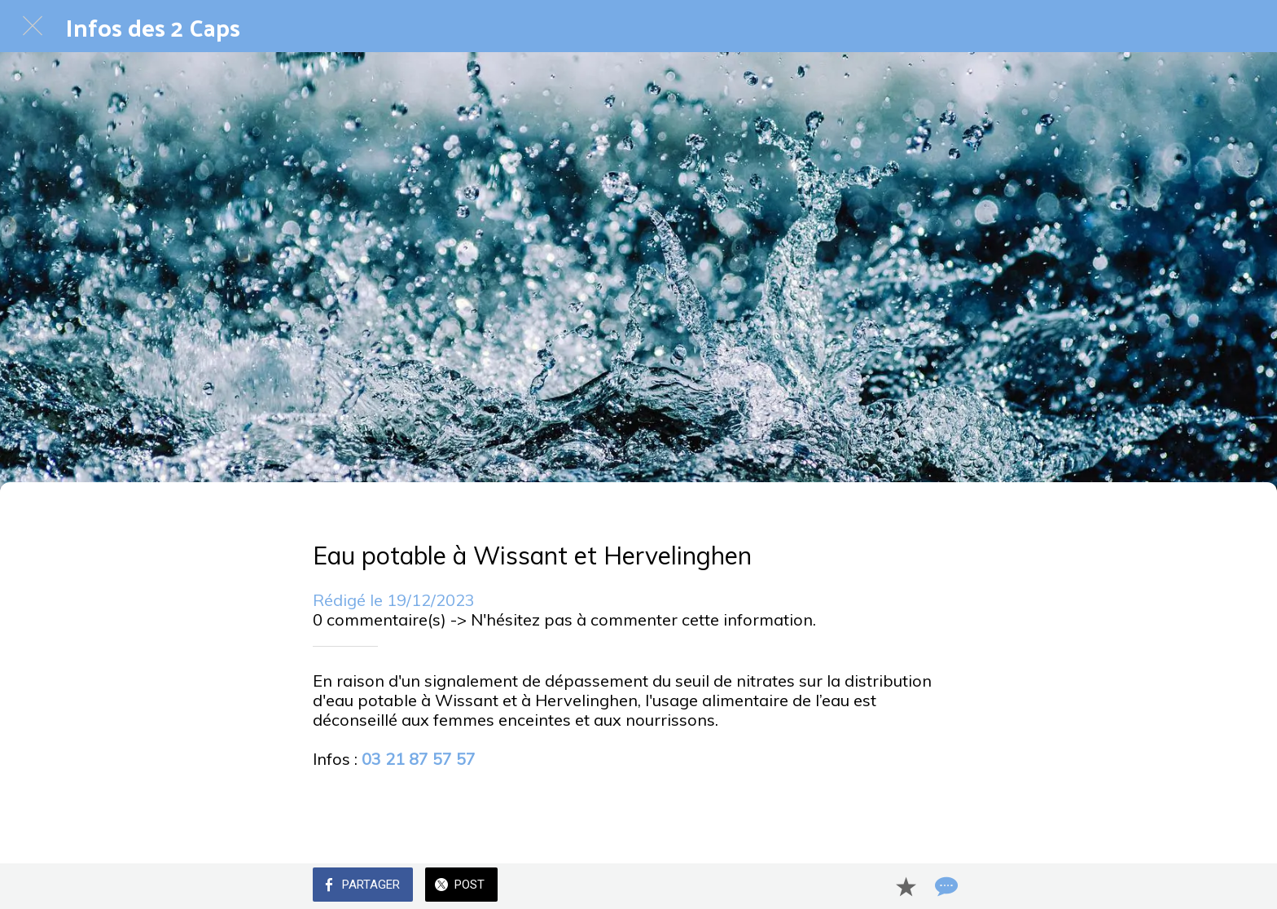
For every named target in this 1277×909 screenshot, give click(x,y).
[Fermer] (32, 26)
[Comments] (944, 886)
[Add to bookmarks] (905, 886)
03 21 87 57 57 (419, 759)
